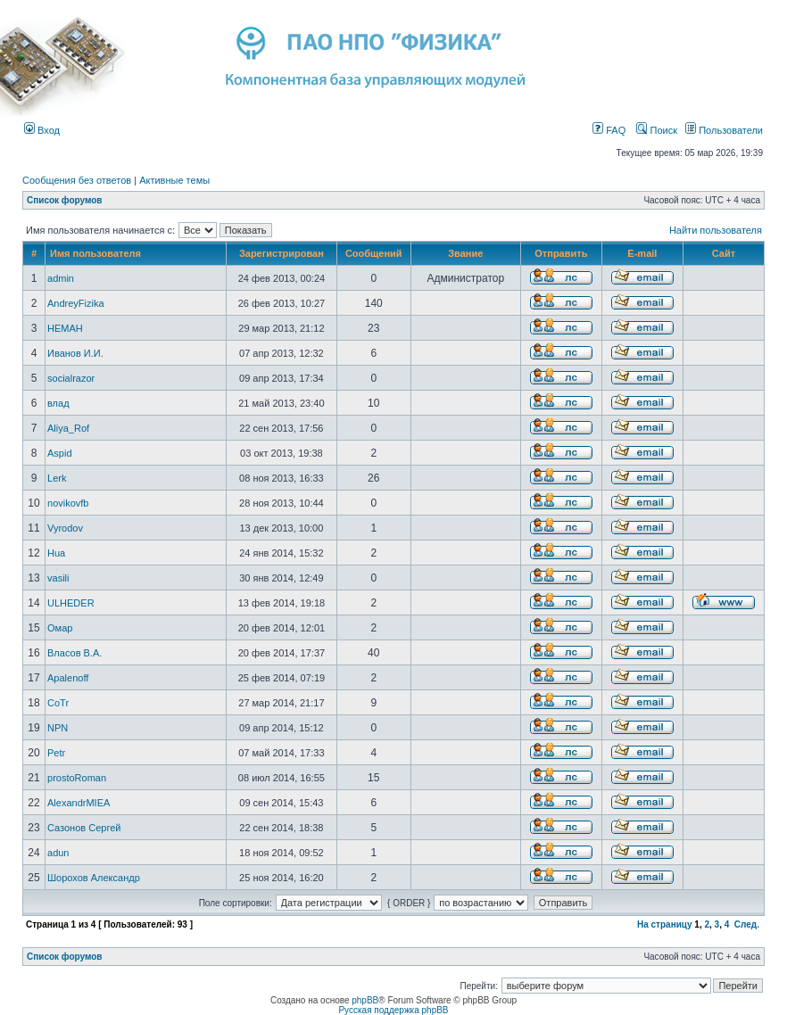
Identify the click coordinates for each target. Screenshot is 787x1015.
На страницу (664, 924)
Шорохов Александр (93, 877)
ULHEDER (71, 603)
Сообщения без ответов (76, 180)
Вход (42, 130)
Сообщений (373, 253)
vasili (58, 578)
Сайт (723, 253)
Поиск (656, 130)
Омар (59, 628)
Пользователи (724, 130)
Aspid (59, 453)
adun (58, 852)
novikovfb (67, 503)
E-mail (642, 253)
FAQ (608, 130)
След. (746, 924)
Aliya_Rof (68, 428)
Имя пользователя (95, 253)
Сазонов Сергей (83, 827)
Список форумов (65, 200)
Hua (56, 553)
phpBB (365, 1000)
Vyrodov (65, 528)
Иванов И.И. (75, 353)
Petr (56, 752)
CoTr (58, 702)
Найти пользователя (715, 230)
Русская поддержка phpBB (393, 1010)
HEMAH (65, 328)
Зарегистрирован (281, 253)
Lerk (56, 478)
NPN (57, 727)
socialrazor (71, 378)
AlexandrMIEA (78, 802)
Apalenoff (67, 678)
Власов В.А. (74, 653)
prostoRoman (76, 777)
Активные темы (174, 180)
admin (60, 278)
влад (58, 403)
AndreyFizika (75, 303)
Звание (465, 253)
